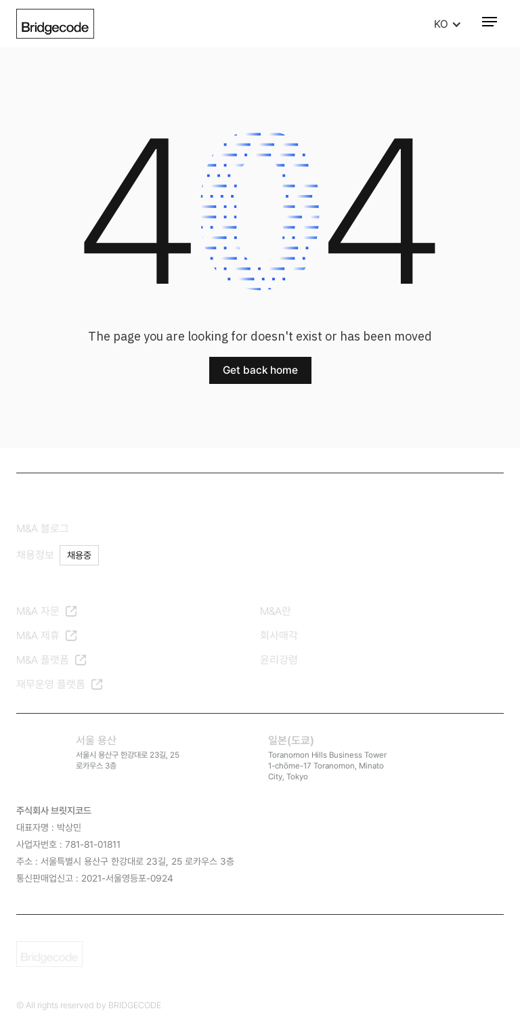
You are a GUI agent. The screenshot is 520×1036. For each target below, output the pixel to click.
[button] (454, 25)
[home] (55, 24)
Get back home (260, 370)
